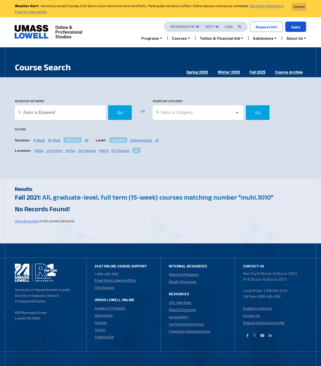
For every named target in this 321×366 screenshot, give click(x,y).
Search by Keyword (29, 101)
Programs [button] (150, 38)
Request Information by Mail (264, 322)
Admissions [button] (263, 38)
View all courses (27, 221)
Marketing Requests (184, 274)
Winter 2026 (229, 72)
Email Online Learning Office (115, 280)
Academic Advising (257, 308)
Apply (295, 27)
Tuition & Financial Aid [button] (220, 38)
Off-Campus (120, 150)
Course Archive (289, 72)
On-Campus (87, 150)
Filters (20, 129)
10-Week (54, 140)
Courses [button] (179, 38)
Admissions (104, 315)
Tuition (100, 329)
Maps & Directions (182, 309)
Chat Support (105, 287)
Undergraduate (141, 140)
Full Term (72, 140)
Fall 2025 (257, 72)
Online (38, 150)
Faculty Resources (182, 281)
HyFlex (70, 150)
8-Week (39, 140)
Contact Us (251, 315)
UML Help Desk (180, 302)
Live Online (54, 150)
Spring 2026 (197, 72)
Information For (182, 27)
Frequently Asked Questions (190, 331)
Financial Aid (104, 337)
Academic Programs (110, 308)
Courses (101, 322)
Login (229, 27)
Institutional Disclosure (186, 324)
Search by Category (168, 101)
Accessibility (178, 317)
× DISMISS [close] (299, 6)
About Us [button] (294, 38)
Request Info (266, 27)
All (86, 140)
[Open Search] (239, 27)
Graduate (118, 140)
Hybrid (103, 150)
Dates (209, 27)
